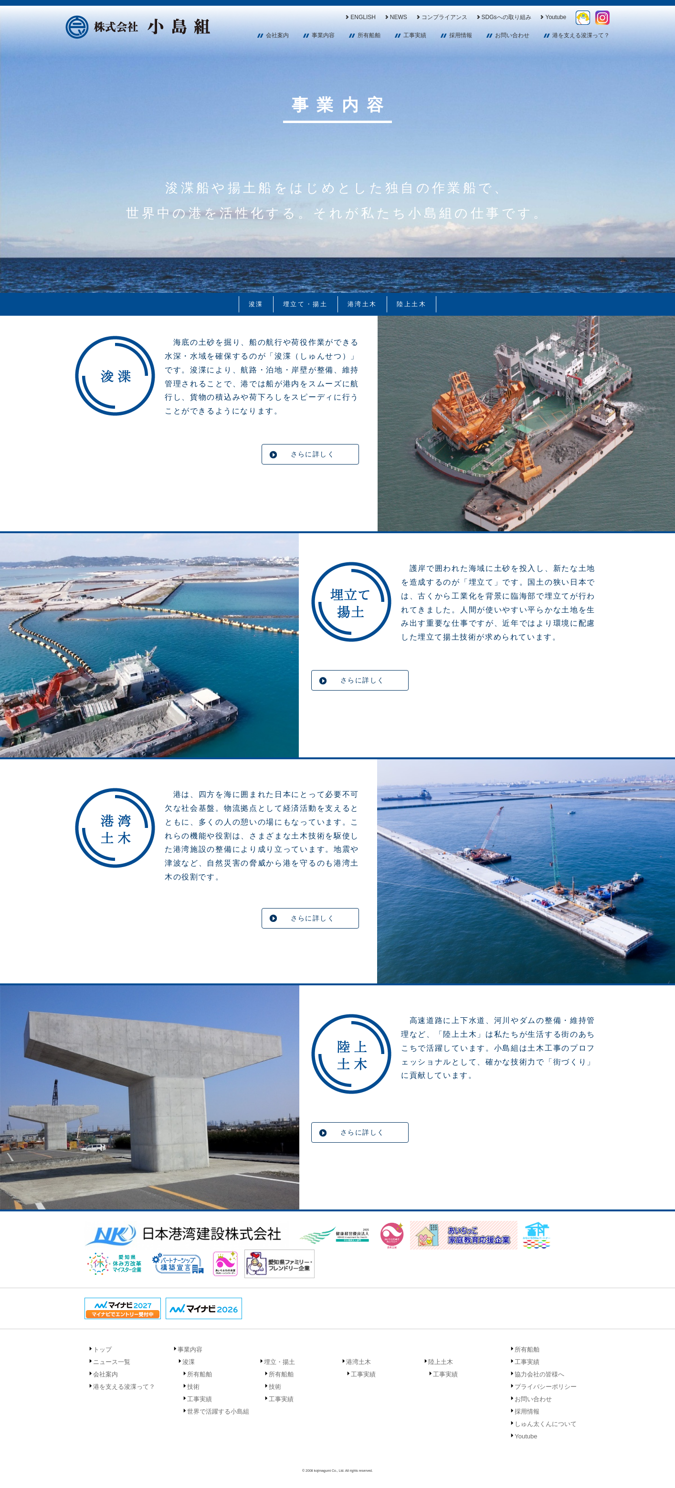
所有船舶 (369, 35)
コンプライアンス (441, 17)
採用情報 (460, 35)
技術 (193, 1386)
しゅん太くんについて (546, 1423)
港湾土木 (362, 304)
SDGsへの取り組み (503, 17)
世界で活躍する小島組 (218, 1411)
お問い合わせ (512, 35)
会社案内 (277, 35)
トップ (102, 1349)
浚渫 (256, 304)
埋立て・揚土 (305, 304)
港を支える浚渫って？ (581, 35)
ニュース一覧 (111, 1361)
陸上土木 (411, 304)
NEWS (395, 17)
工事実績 (414, 35)
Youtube (552, 17)
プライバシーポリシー (546, 1386)
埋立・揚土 (279, 1361)
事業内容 (323, 35)
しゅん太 (583, 17)
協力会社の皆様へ (539, 1374)
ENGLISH (360, 17)
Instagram (602, 17)
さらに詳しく (313, 454)
